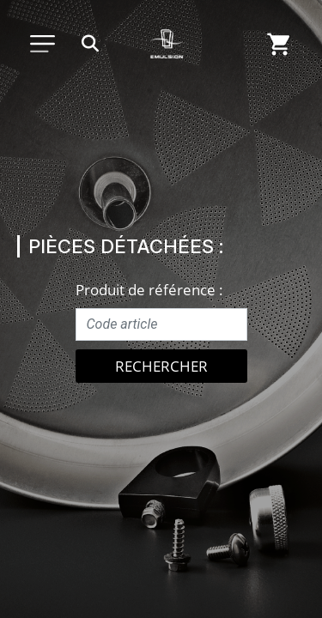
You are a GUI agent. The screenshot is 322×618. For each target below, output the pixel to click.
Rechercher (161, 366)
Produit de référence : (149, 290)
